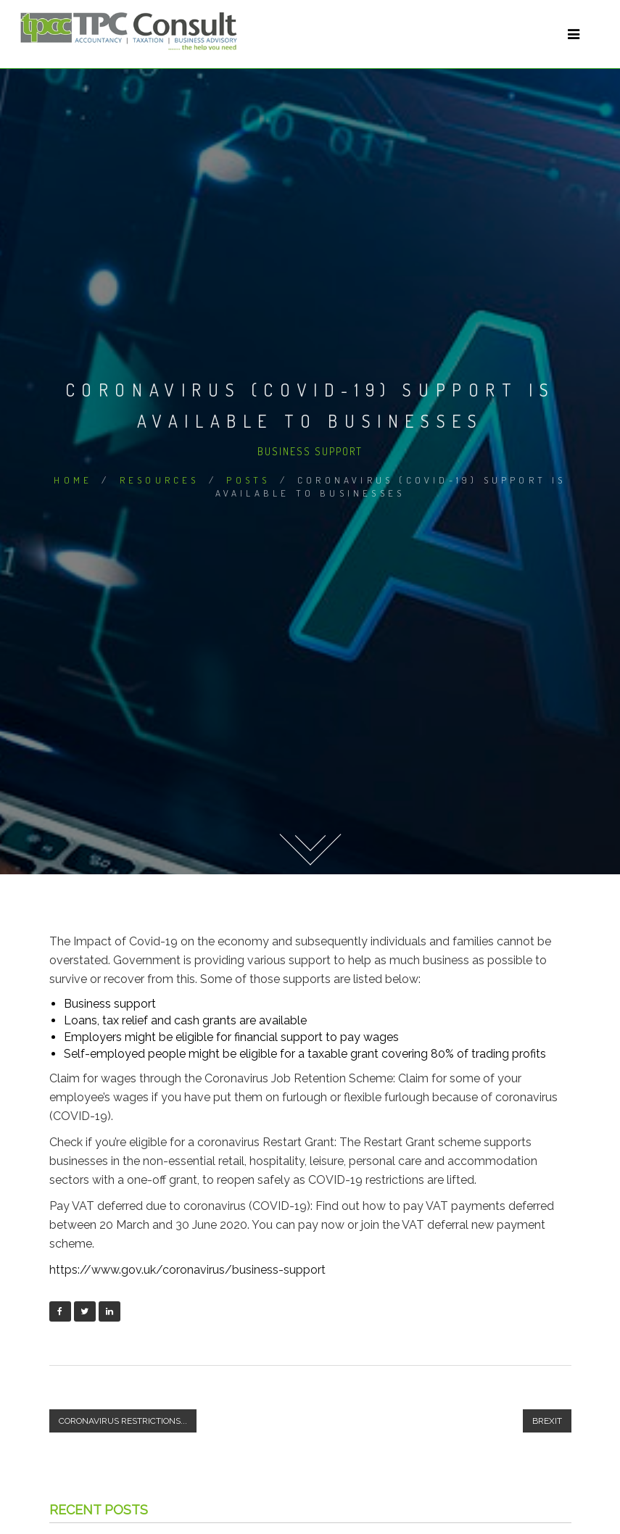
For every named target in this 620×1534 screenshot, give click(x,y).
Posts (248, 480)
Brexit (547, 1421)
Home (73, 480)
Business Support (310, 451)
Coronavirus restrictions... (123, 1421)
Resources (159, 480)
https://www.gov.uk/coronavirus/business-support (187, 1270)
